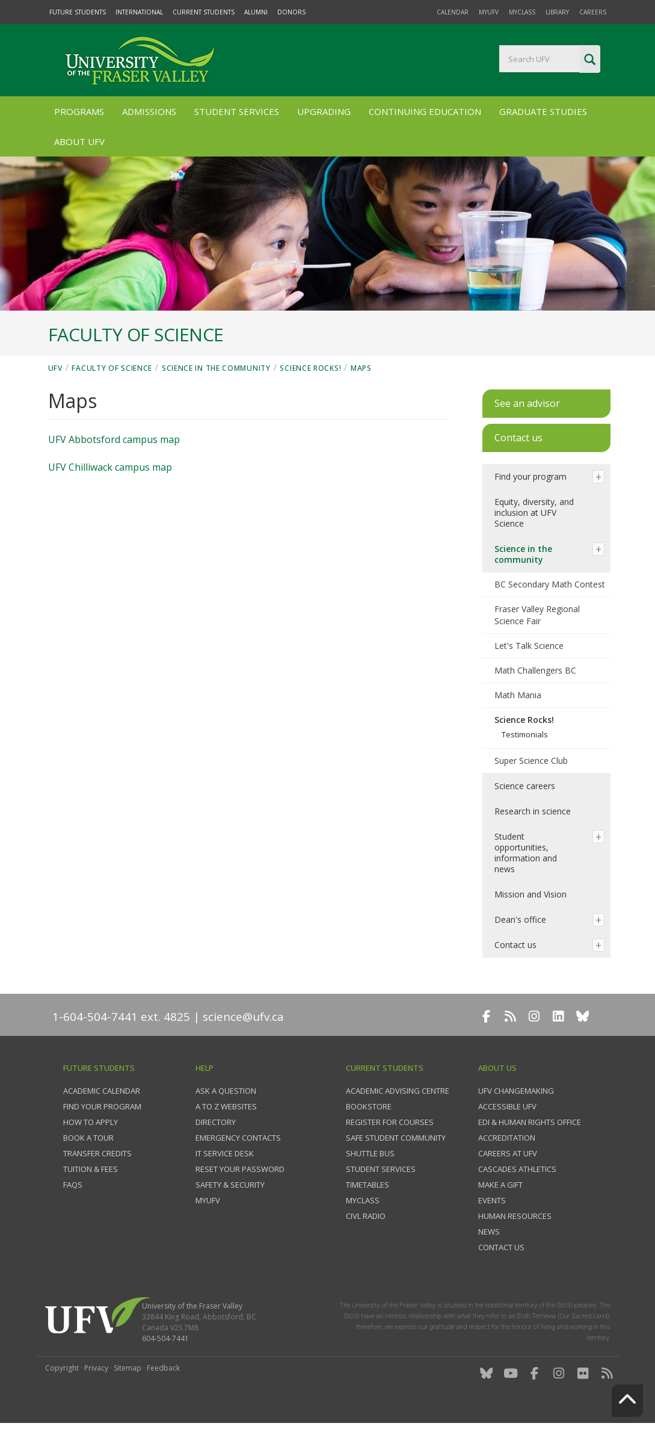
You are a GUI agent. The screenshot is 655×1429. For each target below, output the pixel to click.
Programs (79, 111)
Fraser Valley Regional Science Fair (537, 615)
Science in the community (216, 368)
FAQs (72, 1184)
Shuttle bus (370, 1153)
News (489, 1231)
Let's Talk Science (529, 645)
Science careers (524, 786)
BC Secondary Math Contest (549, 584)
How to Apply (90, 1122)
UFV (55, 368)
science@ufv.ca (243, 1016)
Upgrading (324, 111)
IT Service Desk (224, 1153)
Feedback (163, 1368)
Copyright (62, 1368)
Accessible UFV (507, 1106)
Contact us (515, 944)
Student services (381, 1169)
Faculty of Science (112, 368)
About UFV (79, 141)
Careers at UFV (507, 1153)
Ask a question (225, 1090)
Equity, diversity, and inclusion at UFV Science (534, 512)
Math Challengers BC (535, 670)
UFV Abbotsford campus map (114, 439)
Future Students (77, 12)
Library (557, 12)
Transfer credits (97, 1153)
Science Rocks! (310, 368)
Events (492, 1200)
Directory (215, 1122)
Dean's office (520, 919)
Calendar (453, 12)
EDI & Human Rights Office (529, 1122)
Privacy (96, 1368)
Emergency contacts (238, 1137)
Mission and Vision (530, 894)
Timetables (367, 1184)
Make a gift (500, 1184)
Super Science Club (531, 760)
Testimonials (525, 734)
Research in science (532, 811)
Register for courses (390, 1122)
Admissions (149, 111)
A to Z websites (226, 1106)
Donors (291, 12)
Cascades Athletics (517, 1169)
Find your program (530, 476)
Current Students (204, 12)
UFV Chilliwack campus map (110, 467)
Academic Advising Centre (397, 1090)
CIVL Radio (366, 1215)
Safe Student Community (396, 1137)
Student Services (236, 111)
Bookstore (369, 1106)
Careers (592, 12)
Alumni (256, 12)
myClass (522, 12)
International (139, 12)
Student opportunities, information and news (525, 853)
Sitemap (127, 1368)
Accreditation (506, 1137)
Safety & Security (230, 1184)
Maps (361, 368)
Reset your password (239, 1169)
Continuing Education (425, 111)
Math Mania (517, 695)
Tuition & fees (90, 1169)
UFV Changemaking (516, 1090)
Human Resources (515, 1215)
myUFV (489, 12)
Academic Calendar (101, 1090)
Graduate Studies (543, 111)
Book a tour (88, 1137)
